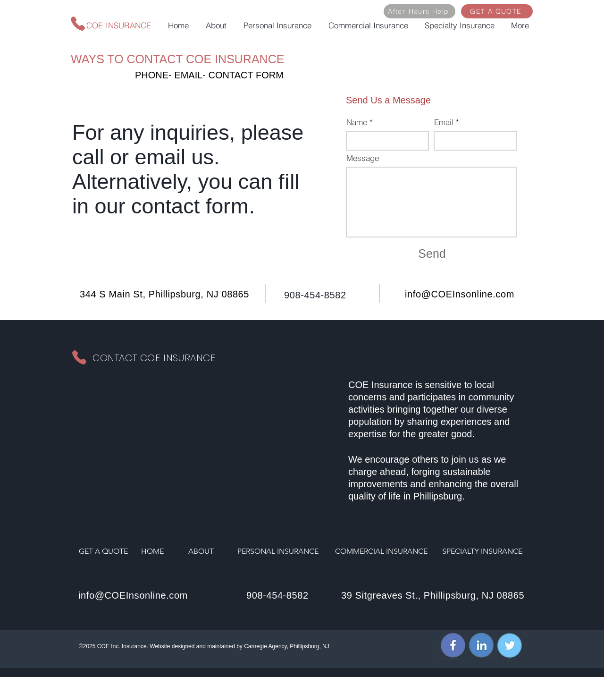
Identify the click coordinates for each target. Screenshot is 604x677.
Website (160, 646)
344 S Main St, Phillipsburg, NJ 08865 (164, 294)
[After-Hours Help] (419, 11)
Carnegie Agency (265, 646)
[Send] (432, 254)
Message (362, 158)
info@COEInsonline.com (459, 294)
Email (443, 122)
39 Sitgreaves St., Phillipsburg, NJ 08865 (432, 595)
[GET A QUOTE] (497, 11)
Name (356, 122)
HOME (152, 551)
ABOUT (201, 551)
